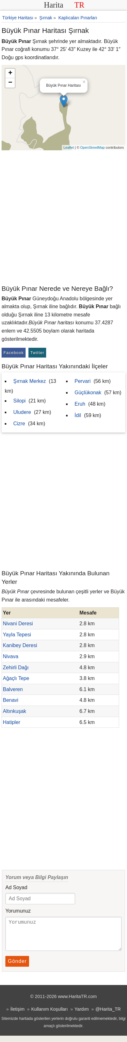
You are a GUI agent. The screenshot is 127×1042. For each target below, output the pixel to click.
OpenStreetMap (92, 147)
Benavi (10, 700)
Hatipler (11, 722)
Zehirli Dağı (16, 667)
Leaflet (69, 147)
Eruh (80, 404)
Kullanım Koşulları (49, 1015)
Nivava (10, 656)
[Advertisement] (63, 217)
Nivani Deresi (18, 623)
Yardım (82, 1015)
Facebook (13, 352)
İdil (78, 415)
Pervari (83, 381)
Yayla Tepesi (17, 634)
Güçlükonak (88, 392)
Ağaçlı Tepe (16, 678)
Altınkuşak (14, 711)
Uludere (22, 412)
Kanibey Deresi (20, 645)
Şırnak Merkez (29, 381)
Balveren (13, 689)
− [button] (10, 83)
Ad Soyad (16, 887)
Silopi (19, 400)
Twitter (37, 352)
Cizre (19, 423)
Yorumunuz (18, 911)
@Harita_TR (108, 1015)
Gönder (17, 967)
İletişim (17, 1015)
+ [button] (10, 73)
